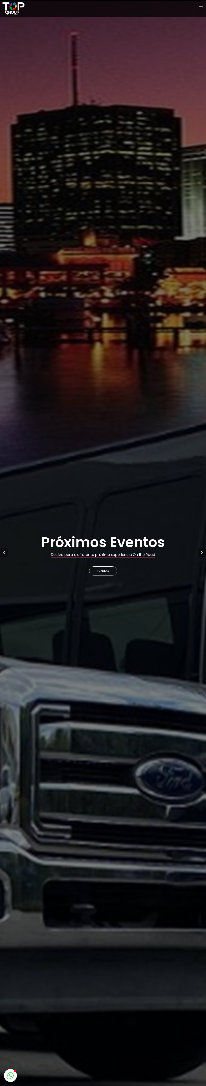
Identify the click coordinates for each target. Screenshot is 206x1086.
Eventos (103, 571)
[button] (200, 7)
